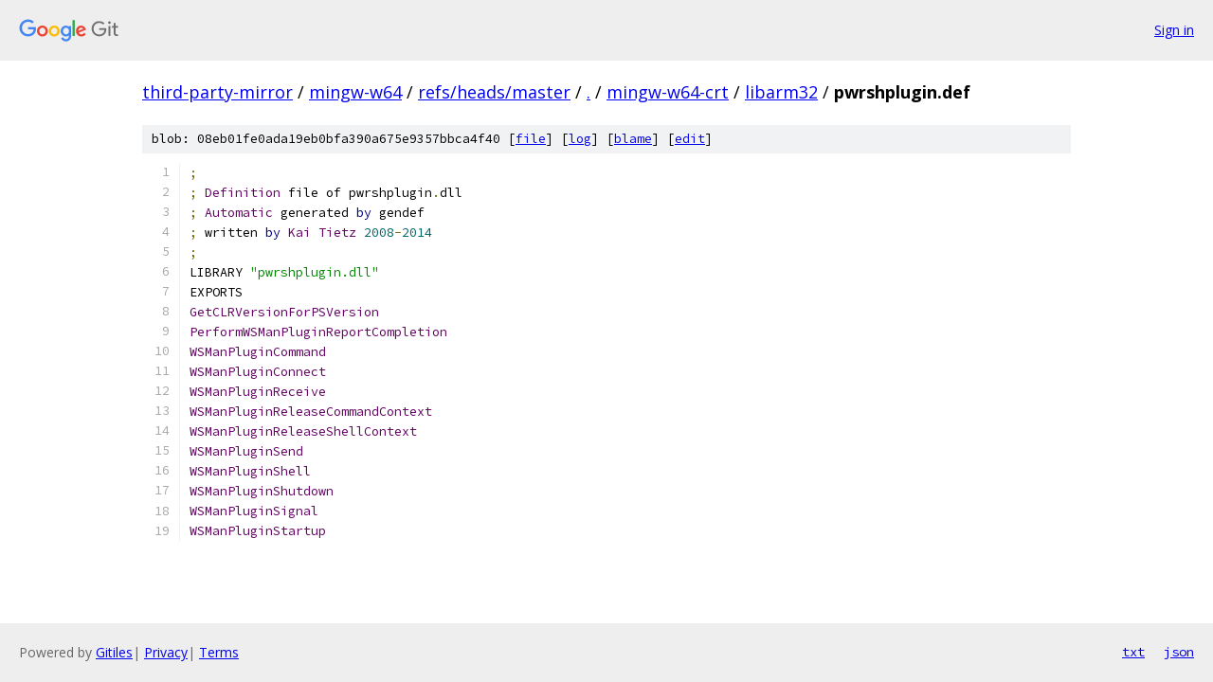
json (1179, 651)
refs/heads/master (494, 92)
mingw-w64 (355, 92)
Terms (219, 652)
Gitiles (114, 652)
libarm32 (781, 92)
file (531, 139)
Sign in (1174, 30)
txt (1133, 651)
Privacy (166, 652)
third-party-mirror (217, 92)
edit (690, 139)
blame (633, 139)
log (580, 139)
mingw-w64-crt (667, 92)
